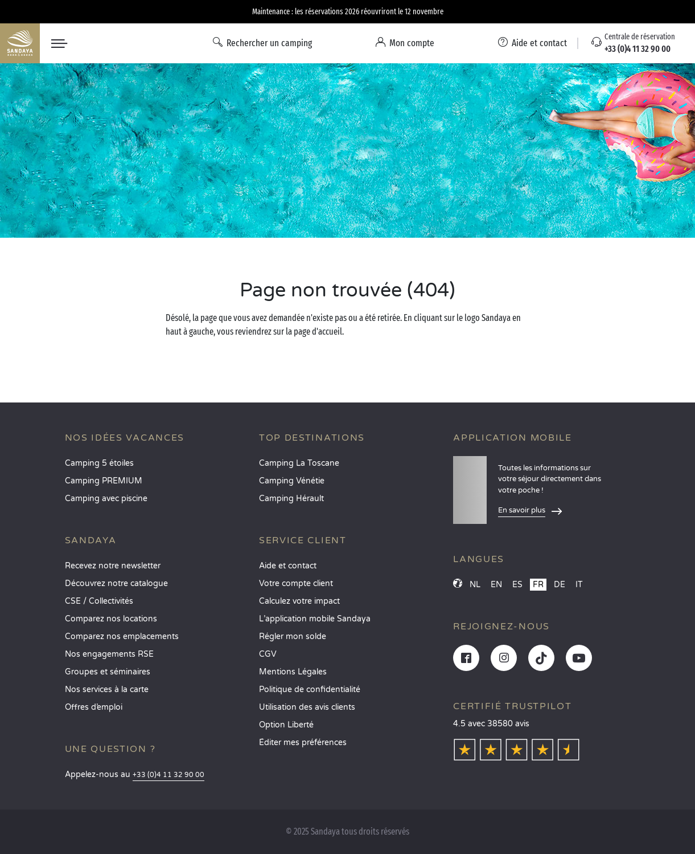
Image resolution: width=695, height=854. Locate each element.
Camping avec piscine (106, 498)
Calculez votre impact (299, 601)
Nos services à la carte (107, 689)
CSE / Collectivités (99, 601)
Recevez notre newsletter (113, 566)
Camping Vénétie (291, 481)
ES (517, 584)
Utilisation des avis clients (307, 707)
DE (559, 584)
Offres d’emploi (93, 707)
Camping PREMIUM (103, 481)
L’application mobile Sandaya (315, 619)
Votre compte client (296, 583)
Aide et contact (287, 566)
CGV (268, 654)
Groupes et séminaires (107, 672)
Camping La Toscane (299, 463)
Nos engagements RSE (109, 654)
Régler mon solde (292, 636)
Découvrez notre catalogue (116, 583)
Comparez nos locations (111, 619)
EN (496, 584)
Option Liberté (286, 725)
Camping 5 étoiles (99, 463)
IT (579, 584)
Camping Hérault (291, 498)
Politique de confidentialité (309, 689)
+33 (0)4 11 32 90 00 (168, 775)
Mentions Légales (293, 672)
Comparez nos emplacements (122, 636)
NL (475, 584)
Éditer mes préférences (303, 742)
